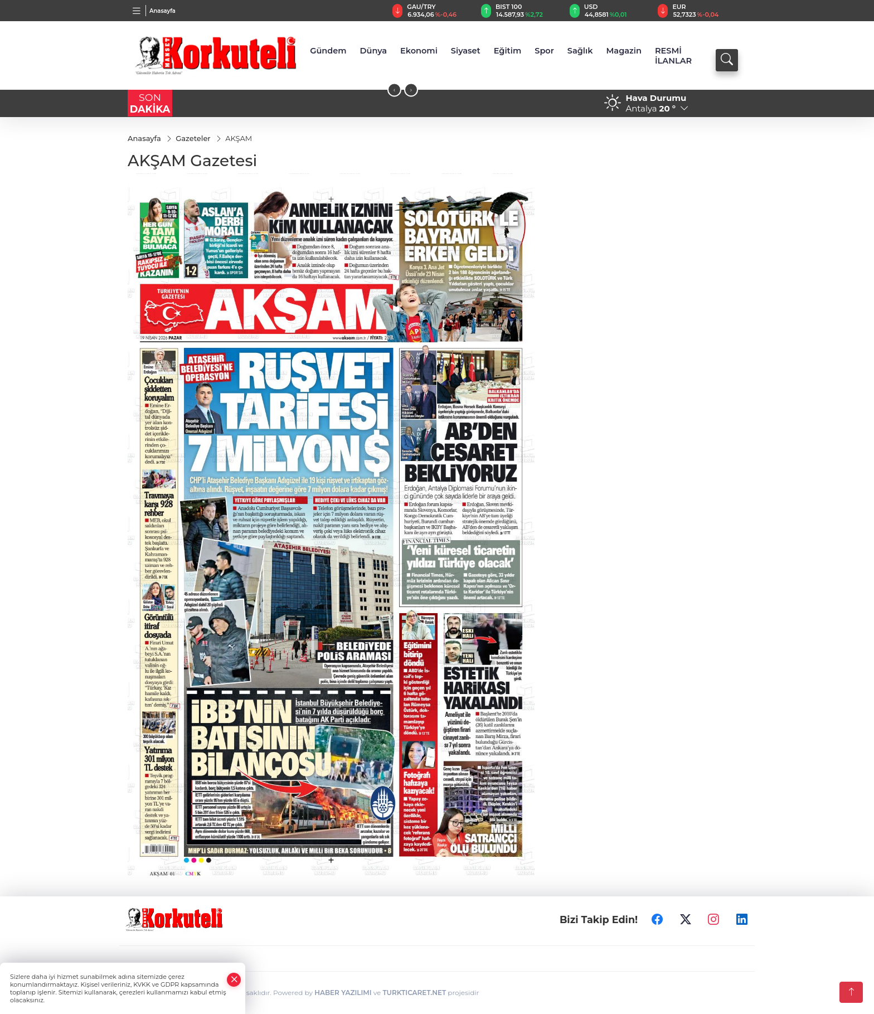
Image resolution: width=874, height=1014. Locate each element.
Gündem (328, 51)
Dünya (373, 51)
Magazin (623, 51)
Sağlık (580, 51)
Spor (544, 51)
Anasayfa (162, 10)
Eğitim (508, 51)
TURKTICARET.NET (414, 992)
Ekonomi (419, 51)
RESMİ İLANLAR (673, 56)
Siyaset (465, 51)
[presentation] (394, 90)
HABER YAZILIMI (342, 992)
